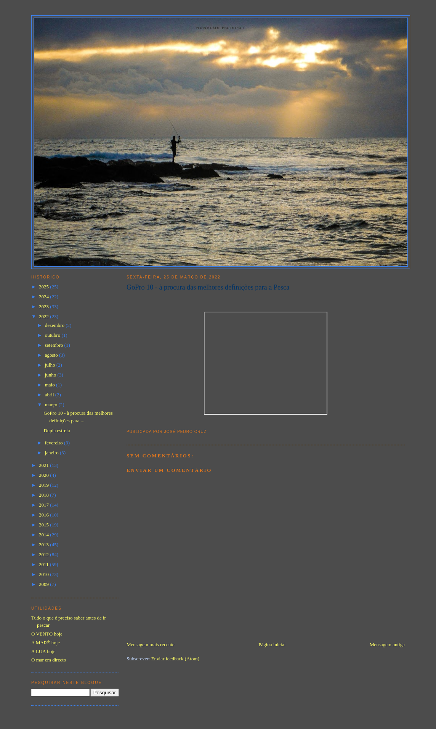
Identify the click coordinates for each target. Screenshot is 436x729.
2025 (44, 287)
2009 (44, 584)
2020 (44, 475)
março (52, 404)
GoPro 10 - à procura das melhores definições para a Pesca (208, 287)
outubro (53, 335)
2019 (44, 485)
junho (51, 375)
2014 (44, 534)
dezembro (55, 325)
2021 (44, 465)
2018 (44, 495)
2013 (44, 544)
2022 (44, 316)
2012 (44, 554)
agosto (52, 355)
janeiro (52, 452)
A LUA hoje (43, 651)
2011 (44, 564)
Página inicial (271, 644)
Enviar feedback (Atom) (175, 658)
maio (50, 385)
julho (50, 365)
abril (50, 394)
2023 (44, 306)
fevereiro (54, 443)
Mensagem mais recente (151, 644)
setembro (54, 345)
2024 (44, 296)
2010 (44, 574)
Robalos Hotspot (220, 28)
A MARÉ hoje (45, 642)
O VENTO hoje (47, 634)
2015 (44, 525)
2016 (44, 515)
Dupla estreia (56, 430)
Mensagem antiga (387, 644)
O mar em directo (48, 660)
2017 (44, 505)
